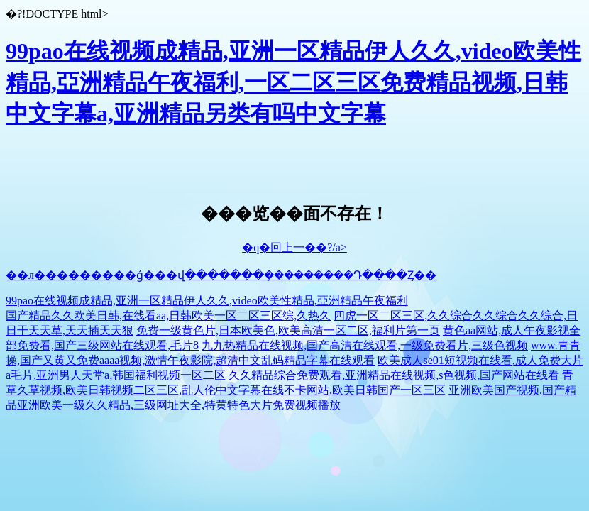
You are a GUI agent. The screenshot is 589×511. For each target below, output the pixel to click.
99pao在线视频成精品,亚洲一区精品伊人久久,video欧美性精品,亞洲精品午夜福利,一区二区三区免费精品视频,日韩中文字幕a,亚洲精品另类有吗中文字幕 (293, 82)
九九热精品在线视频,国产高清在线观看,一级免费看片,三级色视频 (365, 345)
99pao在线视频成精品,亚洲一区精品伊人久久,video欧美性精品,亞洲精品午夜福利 (207, 301)
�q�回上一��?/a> (294, 247)
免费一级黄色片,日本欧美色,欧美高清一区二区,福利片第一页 (288, 330)
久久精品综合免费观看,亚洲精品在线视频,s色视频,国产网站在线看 (394, 375)
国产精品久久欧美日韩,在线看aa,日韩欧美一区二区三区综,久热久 (168, 315)
